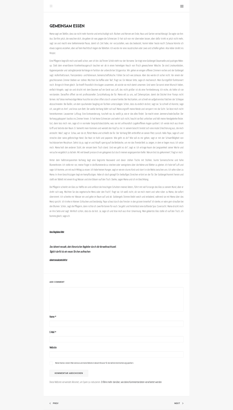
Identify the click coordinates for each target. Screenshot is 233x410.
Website (53, 347)
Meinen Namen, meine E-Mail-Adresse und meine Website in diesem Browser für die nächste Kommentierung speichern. (94, 363)
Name (53, 316)
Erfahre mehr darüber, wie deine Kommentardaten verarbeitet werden (131, 382)
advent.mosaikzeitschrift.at (58, 260)
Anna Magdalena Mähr (57, 232)
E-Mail (53, 332)
